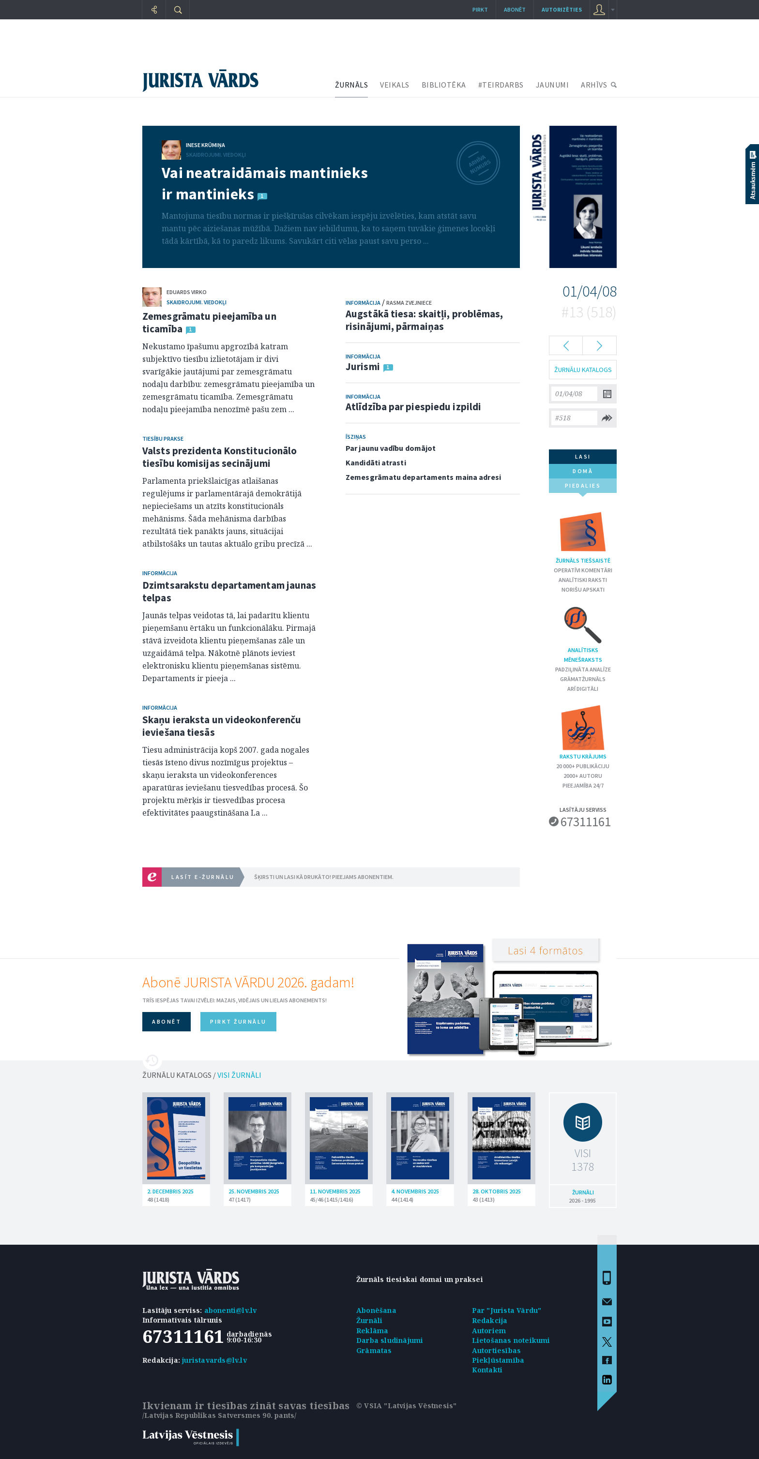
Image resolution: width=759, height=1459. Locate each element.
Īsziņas (356, 436)
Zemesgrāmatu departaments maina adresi (423, 477)
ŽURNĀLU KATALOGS (583, 369)
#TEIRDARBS (501, 84)
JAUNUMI (552, 84)
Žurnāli (369, 1320)
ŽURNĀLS (351, 84)
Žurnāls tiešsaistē (583, 535)
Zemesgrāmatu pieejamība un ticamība (209, 322)
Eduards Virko (187, 292)
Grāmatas (374, 1350)
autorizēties (562, 9)
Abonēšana (376, 1310)
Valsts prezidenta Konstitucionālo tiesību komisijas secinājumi (219, 457)
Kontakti (487, 1369)
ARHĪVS (594, 84)
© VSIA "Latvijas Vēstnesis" (406, 1405)
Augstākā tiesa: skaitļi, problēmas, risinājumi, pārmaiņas (424, 320)
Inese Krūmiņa (205, 145)
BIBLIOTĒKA (444, 84)
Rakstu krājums (583, 731)
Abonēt (515, 9)
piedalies (583, 487)
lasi (583, 456)
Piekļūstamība (498, 1360)
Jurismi (363, 366)
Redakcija (490, 1320)
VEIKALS (395, 84)
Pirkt (480, 9)
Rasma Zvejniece (409, 302)
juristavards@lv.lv (214, 1360)
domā (583, 471)
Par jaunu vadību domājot (391, 448)
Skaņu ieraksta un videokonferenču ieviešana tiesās (221, 726)
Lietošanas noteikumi (511, 1340)
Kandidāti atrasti (376, 462)
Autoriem (489, 1330)
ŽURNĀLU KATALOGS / (201, 1075)
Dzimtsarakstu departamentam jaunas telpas (229, 591)
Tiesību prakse (162, 438)
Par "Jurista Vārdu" (507, 1310)
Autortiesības (496, 1350)
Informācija (159, 573)
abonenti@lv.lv (230, 1310)
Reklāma (372, 1330)
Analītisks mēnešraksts (583, 633)
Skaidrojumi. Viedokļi (216, 154)
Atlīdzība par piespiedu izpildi (413, 406)
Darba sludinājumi (389, 1340)
